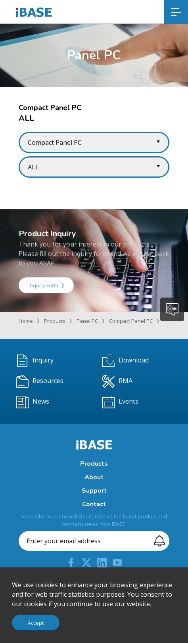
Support (94, 490)
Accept (36, 622)
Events (120, 402)
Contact (94, 504)
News (32, 402)
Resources (39, 381)
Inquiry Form (46, 285)
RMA (117, 381)
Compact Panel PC (131, 320)
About (94, 477)
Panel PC (87, 320)
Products (54, 320)
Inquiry (35, 361)
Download (125, 361)
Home (26, 320)
